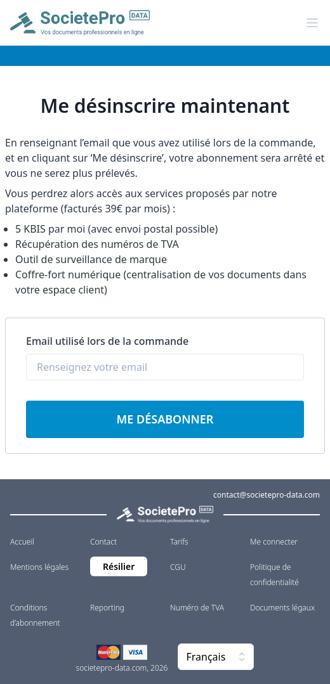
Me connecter (274, 541)
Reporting (107, 607)
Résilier (119, 566)
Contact (103, 541)
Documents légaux (282, 607)
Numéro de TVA (197, 607)
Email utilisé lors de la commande (107, 341)
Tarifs (179, 541)
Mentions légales (39, 567)
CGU (178, 567)
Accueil (22, 541)
